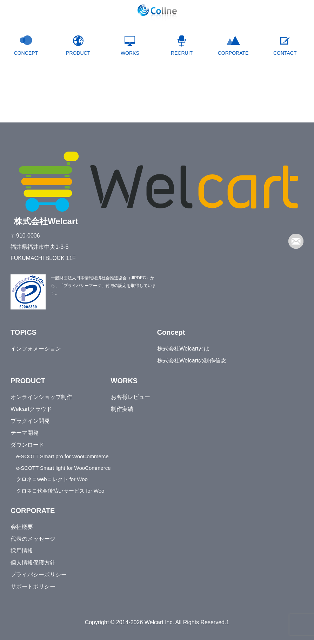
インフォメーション (36, 349)
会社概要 (22, 527)
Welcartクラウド (31, 409)
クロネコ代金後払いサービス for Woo (60, 491)
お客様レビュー (130, 397)
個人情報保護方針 (33, 563)
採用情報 (22, 551)
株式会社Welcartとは (183, 349)
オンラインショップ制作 (41, 397)
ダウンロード (27, 445)
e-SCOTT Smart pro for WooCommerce (62, 456)
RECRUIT (182, 53)
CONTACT (285, 53)
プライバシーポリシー (39, 575)
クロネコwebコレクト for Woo (52, 479)
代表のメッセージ (33, 539)
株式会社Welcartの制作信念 (192, 361)
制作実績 (122, 409)
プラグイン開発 (30, 421)
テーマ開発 (25, 433)
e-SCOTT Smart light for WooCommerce (63, 468)
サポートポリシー (33, 586)
